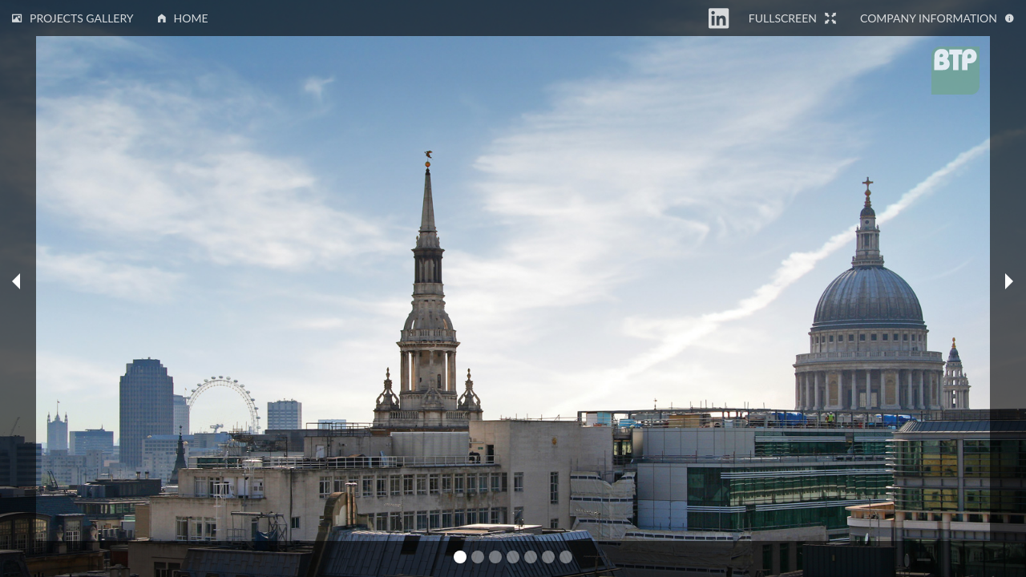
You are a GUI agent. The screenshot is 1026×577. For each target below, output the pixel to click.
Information (937, 18)
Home (183, 18)
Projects (73, 18)
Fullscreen (792, 18)
